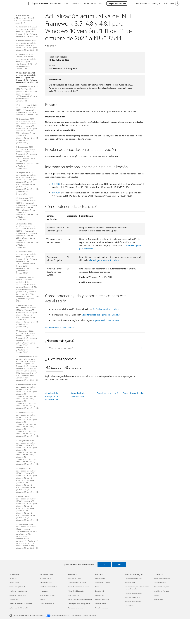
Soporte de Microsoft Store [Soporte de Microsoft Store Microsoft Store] (48, 587)
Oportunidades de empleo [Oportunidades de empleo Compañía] (162, 578)
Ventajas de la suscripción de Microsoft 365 (51, 396)
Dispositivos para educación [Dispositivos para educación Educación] (77, 583)
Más (100, 3)
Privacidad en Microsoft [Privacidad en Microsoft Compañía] (161, 591)
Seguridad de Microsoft (107, 393)
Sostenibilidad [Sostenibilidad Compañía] (158, 599)
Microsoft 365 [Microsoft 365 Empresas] (99, 595)
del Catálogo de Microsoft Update (103, 260)
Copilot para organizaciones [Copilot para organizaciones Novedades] (18, 591)
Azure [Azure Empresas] (97, 587)
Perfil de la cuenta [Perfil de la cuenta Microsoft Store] (45, 578)
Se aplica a (51, 45)
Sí (104, 564)
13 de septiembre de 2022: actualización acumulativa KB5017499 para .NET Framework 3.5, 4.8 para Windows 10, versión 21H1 (27, 110)
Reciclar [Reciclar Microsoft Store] (42, 599)
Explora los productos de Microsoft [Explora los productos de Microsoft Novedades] (21, 604)
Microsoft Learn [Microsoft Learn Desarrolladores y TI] (130, 583)
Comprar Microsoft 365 (117, 3)
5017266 (56, 192)
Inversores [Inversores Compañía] (157, 595)
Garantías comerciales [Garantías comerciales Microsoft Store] (47, 604)
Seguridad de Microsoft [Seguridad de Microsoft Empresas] (102, 583)
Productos (75, 3)
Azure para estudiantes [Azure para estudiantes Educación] (75, 608)
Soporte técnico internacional (106, 320)
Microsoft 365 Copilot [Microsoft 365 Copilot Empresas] (102, 599)
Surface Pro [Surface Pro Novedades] (13, 578)
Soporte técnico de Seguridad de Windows (101, 314)
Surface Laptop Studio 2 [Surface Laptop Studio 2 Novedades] (17, 587)
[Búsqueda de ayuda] (155, 3)
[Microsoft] (19, 3)
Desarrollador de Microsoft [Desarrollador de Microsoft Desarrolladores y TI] (133, 578)
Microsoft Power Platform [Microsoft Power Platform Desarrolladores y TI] (133, 602)
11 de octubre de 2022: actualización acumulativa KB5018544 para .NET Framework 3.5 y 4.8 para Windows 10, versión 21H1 (27, 78)
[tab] (54, 368)
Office (66, 3)
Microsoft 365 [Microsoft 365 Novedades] (14, 599)
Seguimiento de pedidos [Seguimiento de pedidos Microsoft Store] (47, 595)
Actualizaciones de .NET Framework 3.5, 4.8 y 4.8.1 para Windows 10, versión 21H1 (24, 19)
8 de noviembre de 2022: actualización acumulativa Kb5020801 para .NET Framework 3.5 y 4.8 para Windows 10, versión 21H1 (27, 45)
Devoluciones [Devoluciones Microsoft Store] (44, 591)
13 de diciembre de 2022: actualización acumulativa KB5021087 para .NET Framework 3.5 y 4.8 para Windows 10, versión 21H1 (27, 31)
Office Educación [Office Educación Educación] (73, 595)
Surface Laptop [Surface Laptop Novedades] (14, 583)
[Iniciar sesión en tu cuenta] (171, 3)
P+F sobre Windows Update (106, 309)
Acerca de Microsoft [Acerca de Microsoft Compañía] (160, 583)
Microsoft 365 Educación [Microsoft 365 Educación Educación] (76, 591)
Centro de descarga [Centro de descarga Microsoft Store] (46, 583)
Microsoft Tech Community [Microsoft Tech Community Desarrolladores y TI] (133, 593)
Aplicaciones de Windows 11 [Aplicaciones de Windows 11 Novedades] (19, 608)
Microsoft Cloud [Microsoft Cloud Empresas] (100, 578)
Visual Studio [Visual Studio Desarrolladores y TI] (129, 606)
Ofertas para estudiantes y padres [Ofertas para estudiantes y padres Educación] (79, 604)
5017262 (56, 183)
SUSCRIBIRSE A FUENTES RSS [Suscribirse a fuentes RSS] (61, 327)
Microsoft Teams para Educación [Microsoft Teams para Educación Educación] (78, 587)
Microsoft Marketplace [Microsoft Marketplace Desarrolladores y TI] (132, 597)
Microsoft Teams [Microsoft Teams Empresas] (100, 604)
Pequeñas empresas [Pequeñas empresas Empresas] (101, 608)
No (119, 564)
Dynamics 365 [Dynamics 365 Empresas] (99, 591)
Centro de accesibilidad (133, 393)
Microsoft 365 (55, 3)
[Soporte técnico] (39, 3)
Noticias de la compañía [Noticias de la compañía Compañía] (161, 587)
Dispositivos (89, 3)
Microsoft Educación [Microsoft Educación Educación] (74, 578)
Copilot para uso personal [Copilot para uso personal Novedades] (18, 595)
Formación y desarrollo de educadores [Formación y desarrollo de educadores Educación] (80, 599)
